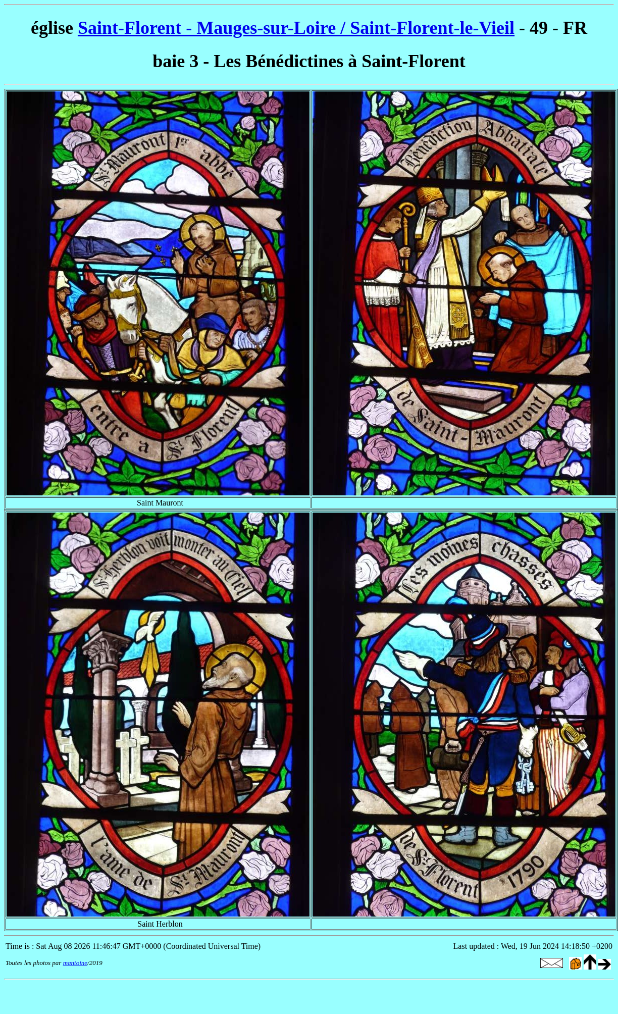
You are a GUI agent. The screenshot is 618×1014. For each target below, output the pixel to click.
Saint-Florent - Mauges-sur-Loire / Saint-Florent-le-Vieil (296, 28)
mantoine (75, 963)
